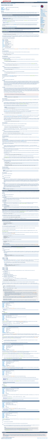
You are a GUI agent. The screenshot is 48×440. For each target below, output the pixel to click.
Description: (2, 7)
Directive (7, 301)
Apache (2, 3)
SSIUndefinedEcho (42, 22)
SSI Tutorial (42, 31)
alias (20, 203)
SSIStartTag (41, 21)
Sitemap (46, 1)
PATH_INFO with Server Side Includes (9, 28)
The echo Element (4, 74)
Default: (3, 304)
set (2, 47)
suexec (20, 118)
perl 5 (16, 260)
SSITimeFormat (5, 387)
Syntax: (3, 303)
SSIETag (41, 19)
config (3, 41)
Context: (3, 305)
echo (3, 42)
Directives (40, 1)
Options (31, 99)
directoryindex (24, 203)
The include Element (5, 139)
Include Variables (43, 13)
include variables (12, 75)
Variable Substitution (43, 14)
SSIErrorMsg (33, 63)
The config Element (5, 56)
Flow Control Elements (43, 15)
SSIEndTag (41, 18)
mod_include (36, 244)
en (44, 431)
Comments (42, 32)
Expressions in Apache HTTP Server (9, 244)
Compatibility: (4, 332)
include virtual (7, 110)
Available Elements (6, 31)
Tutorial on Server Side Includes (13, 26)
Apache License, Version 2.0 (8, 438)
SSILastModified (5, 343)
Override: (3, 318)
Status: (2, 8)
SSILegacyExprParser (42, 20)
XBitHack (41, 23)
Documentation (8, 3)
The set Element (4, 172)
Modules (38, 1)
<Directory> (26, 20)
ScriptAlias (21, 103)
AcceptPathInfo (4, 30)
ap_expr (16, 230)
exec (3, 43)
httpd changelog (42, 25)
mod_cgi (22, 99)
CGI (23, 105)
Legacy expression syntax (7, 246)
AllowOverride (9, 21)
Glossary (44, 1)
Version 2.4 (12, 3)
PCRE (4, 260)
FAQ (42, 1)
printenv (3, 46)
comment (3, 40)
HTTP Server (4, 3)
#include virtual (8, 116)
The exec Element (4, 98)
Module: (3, 349)
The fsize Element (4, 122)
